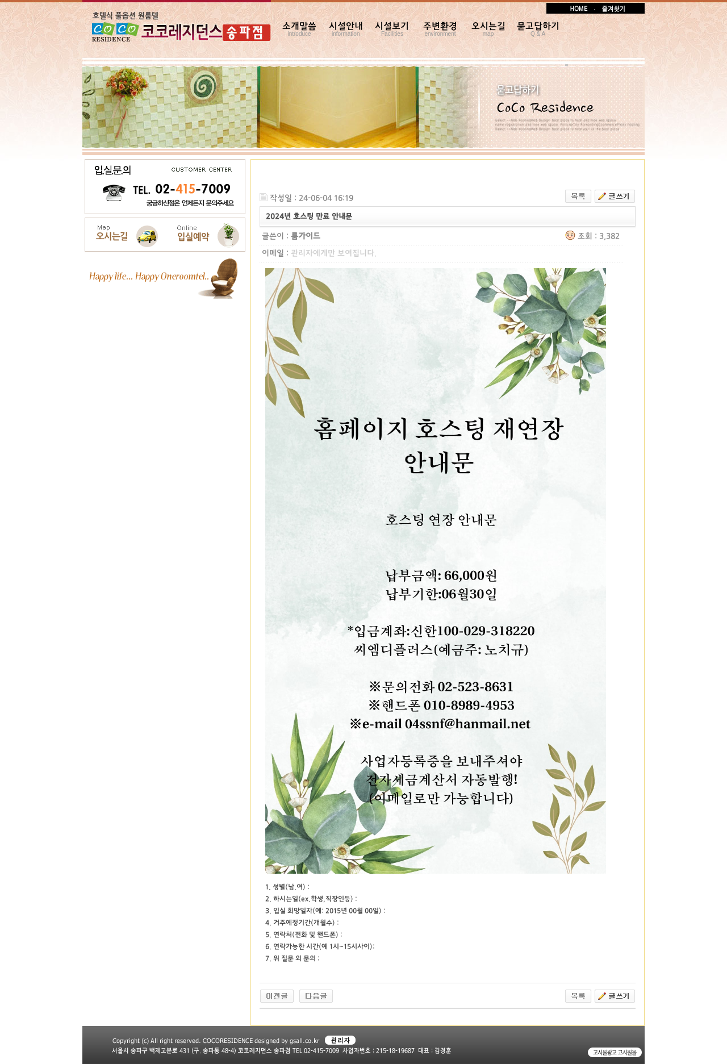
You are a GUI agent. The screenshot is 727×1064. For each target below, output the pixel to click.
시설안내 (346, 29)
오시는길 (488, 29)
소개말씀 (299, 29)
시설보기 (392, 29)
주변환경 (439, 29)
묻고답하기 (538, 29)
